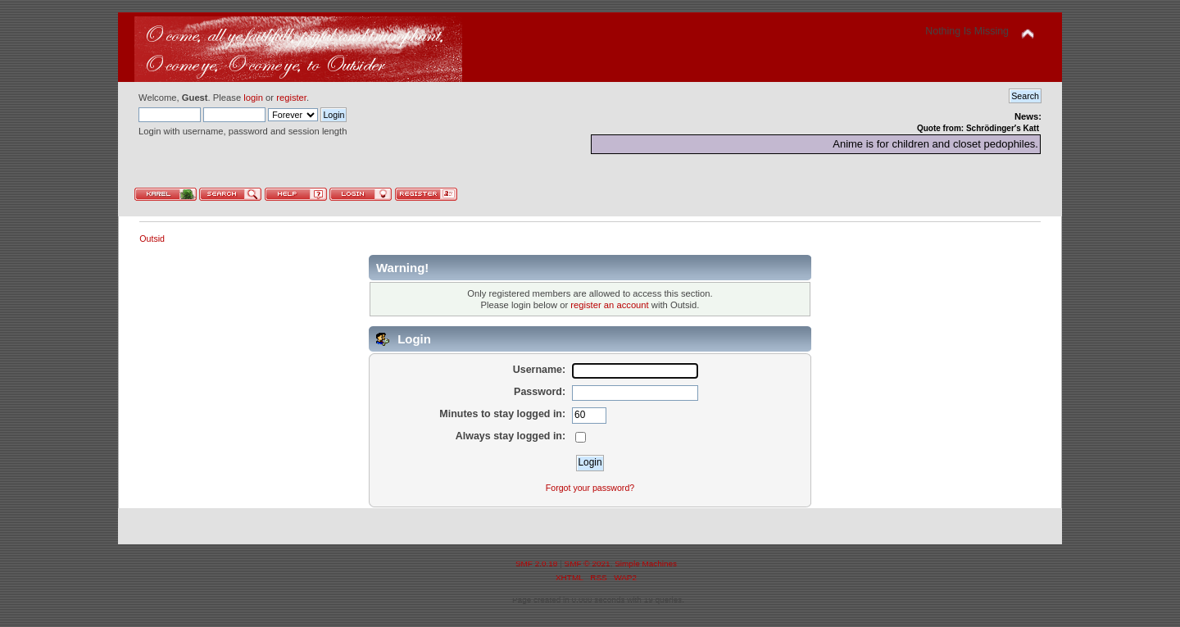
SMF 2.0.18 (536, 563)
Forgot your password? (590, 488)
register (291, 97)
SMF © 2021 (587, 563)
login (253, 97)
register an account (609, 305)
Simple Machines (646, 563)
